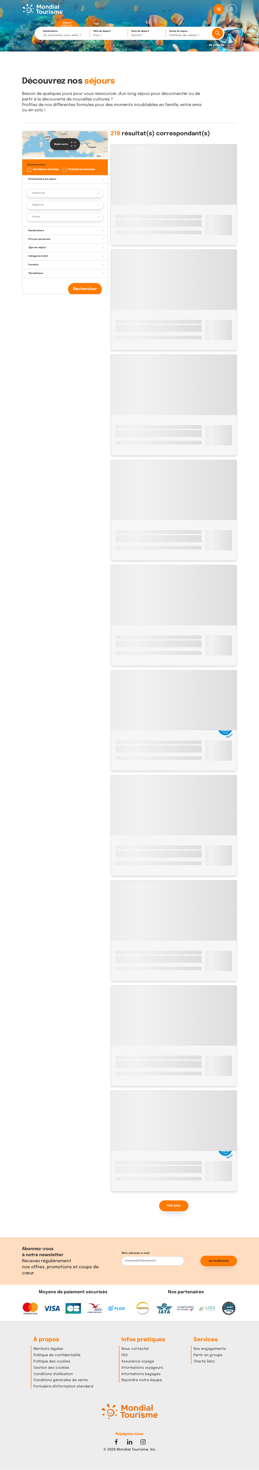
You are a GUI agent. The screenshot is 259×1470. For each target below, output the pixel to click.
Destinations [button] (65, 33)
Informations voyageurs (142, 1368)
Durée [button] (36, 217)
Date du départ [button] (147, 33)
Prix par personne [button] (39, 239)
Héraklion (148, 216)
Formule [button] (33, 265)
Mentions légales (48, 1349)
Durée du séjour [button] (189, 33)
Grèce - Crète (127, 216)
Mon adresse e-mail (135, 1253)
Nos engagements (209, 1349)
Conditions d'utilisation (53, 1374)
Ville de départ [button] (109, 33)
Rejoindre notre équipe (141, 1380)
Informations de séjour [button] (42, 179)
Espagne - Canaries (131, 742)
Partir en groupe (207, 1355)
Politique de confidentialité (56, 1355)
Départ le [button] (38, 205)
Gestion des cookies (51, 1368)
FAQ (124, 1355)
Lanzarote (158, 742)
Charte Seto (204, 1361)
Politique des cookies (51, 1361)
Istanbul (137, 321)
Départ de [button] (38, 193)
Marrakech (137, 637)
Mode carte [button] (65, 144)
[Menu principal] (218, 9)
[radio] (66, 21)
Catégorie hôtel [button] (38, 256)
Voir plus (174, 1205)
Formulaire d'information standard (63, 1386)
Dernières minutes (46, 169)
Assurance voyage (137, 1361)
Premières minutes (81, 169)
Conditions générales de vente (60, 1380)
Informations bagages (141, 1374)
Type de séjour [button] (37, 247)
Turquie (122, 321)
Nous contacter (135, 1349)
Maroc (121, 637)
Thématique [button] (35, 273)
